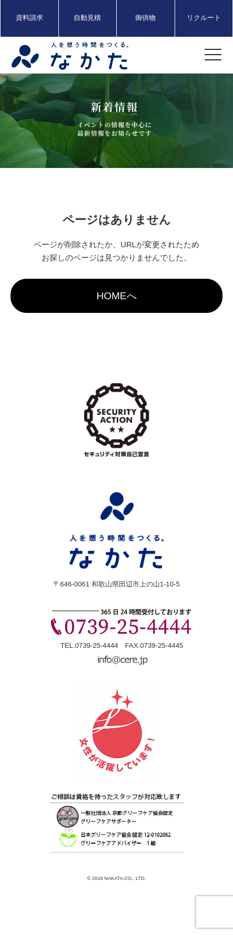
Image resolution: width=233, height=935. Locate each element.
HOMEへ (116, 295)
